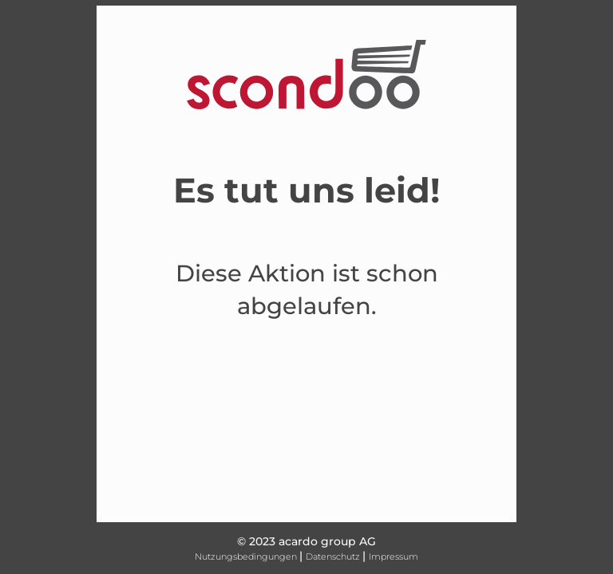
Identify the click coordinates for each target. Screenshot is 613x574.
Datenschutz (334, 557)
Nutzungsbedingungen (247, 557)
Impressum (393, 557)
